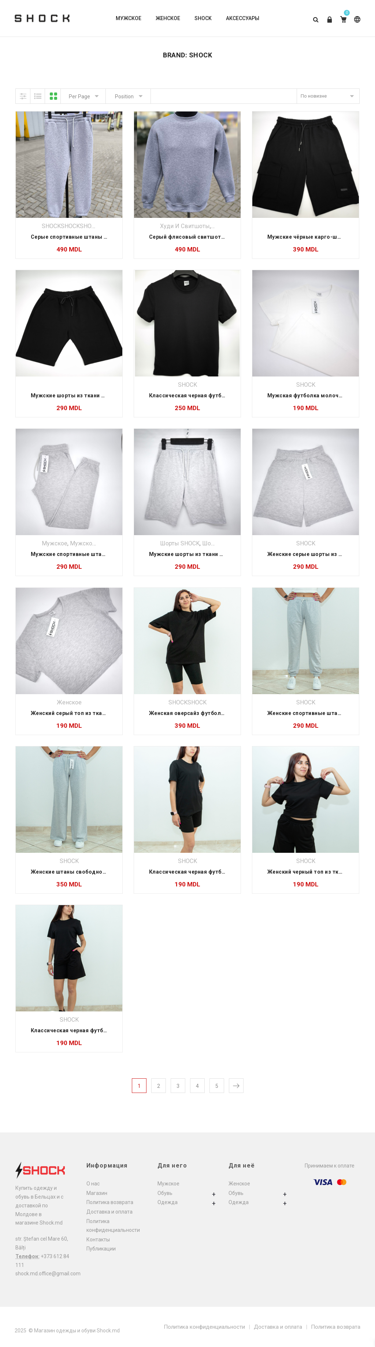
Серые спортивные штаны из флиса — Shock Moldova (103, 237)
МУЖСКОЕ (128, 18)
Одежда (167, 1202)
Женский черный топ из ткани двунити (319, 872)
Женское (69, 702)
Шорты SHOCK (180, 543)
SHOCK (203, 18)
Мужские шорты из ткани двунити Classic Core (95, 395)
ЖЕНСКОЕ (168, 18)
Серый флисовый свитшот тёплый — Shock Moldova (219, 237)
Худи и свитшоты (185, 226)
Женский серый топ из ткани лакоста (81, 713)
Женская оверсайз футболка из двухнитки (206, 713)
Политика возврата (109, 1202)
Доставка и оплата (109, 1212)
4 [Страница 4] (197, 1086)
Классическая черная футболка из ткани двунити (216, 872)
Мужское (54, 543)
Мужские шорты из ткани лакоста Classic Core (213, 554)
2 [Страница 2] (158, 1086)
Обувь (164, 1193)
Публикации (101, 1249)
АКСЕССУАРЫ (242, 18)
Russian (357, 19)
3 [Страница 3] (178, 1086)
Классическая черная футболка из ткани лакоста (216, 395)
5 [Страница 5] (216, 1086)
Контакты (98, 1239)
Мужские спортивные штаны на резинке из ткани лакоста (109, 554)
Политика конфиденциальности (204, 1327)
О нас (93, 1184)
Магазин (96, 1193)
